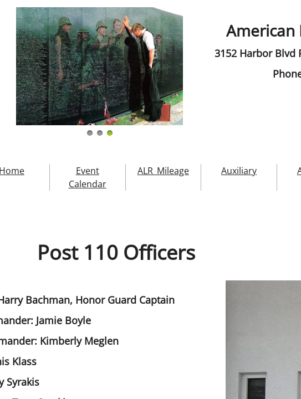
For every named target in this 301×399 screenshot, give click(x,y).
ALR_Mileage (163, 171)
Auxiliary (239, 171)
